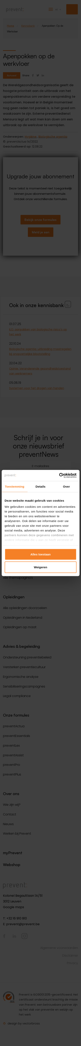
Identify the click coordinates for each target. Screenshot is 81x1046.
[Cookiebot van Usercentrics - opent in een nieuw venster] (59, 475)
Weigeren (40, 567)
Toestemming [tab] (14, 486)
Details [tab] (41, 486)
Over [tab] (66, 486)
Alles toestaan (40, 554)
